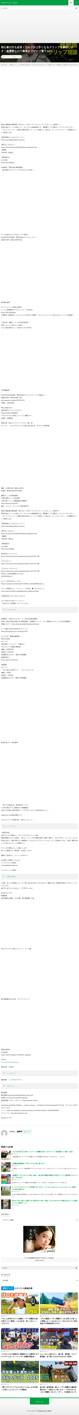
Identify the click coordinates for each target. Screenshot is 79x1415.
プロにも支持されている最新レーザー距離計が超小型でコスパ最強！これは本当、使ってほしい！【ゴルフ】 (19, 1321)
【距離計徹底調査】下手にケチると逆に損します (28, 1163)
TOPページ (11, 1086)
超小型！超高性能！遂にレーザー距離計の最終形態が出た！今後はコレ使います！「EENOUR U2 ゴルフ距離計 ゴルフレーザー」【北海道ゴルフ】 (58, 1389)
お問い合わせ (11, 876)
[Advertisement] (39, 27)
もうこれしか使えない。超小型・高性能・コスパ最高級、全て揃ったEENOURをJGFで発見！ (58, 1355)
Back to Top (39, 1402)
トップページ (11, 610)
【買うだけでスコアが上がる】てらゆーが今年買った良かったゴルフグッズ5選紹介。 (19, 1388)
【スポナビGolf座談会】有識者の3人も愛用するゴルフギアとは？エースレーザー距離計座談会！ (20, 1355)
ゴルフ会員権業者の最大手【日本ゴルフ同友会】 (39, 1258)
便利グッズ (16, 56)
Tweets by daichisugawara (10, 1062)
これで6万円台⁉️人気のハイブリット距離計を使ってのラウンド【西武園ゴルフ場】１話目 (42, 1152)
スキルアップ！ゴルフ (45, 1411)
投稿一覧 (26, 1131)
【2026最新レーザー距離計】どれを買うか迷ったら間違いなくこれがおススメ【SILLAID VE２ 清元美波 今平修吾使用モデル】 (58, 1321)
